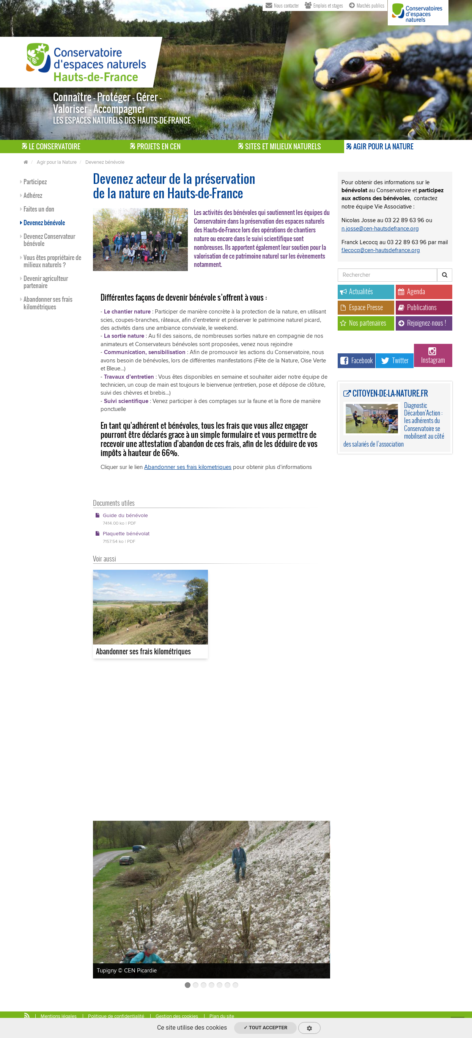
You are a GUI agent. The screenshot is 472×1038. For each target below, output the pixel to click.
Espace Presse (361, 307)
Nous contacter (282, 5)
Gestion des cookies (177, 1016)
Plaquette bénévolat (122, 537)
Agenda (411, 291)
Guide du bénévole (121, 519)
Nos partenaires (363, 323)
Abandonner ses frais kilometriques (187, 467)
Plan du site (221, 1016)
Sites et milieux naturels (279, 146)
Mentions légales (59, 1016)
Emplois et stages (324, 5)
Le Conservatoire (51, 146)
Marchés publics (366, 5)
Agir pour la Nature (380, 146)
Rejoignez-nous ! (422, 323)
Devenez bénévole (104, 162)
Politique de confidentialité (116, 1016)
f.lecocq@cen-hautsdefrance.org (380, 250)
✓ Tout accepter (265, 1027)
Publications (417, 307)
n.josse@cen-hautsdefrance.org (380, 228)
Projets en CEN (155, 146)
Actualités (356, 291)
